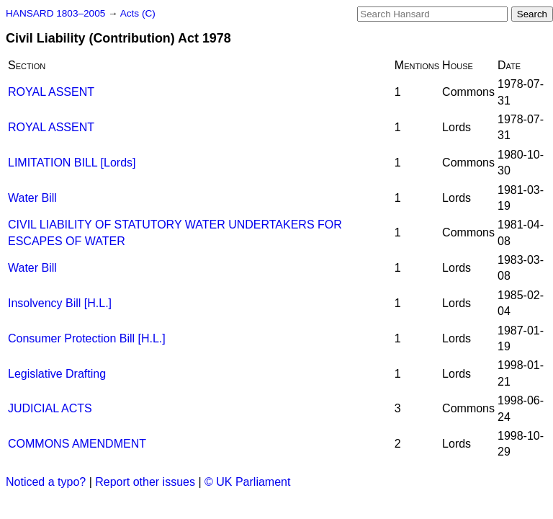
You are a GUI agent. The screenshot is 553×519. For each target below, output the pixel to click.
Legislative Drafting (57, 374)
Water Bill (32, 198)
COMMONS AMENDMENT (77, 444)
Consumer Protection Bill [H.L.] (87, 338)
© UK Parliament (247, 482)
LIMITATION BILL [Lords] (72, 162)
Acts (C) (138, 13)
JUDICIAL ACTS (50, 408)
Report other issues (145, 482)
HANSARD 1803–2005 (55, 13)
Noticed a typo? (46, 482)
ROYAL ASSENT (51, 92)
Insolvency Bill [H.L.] (60, 303)
